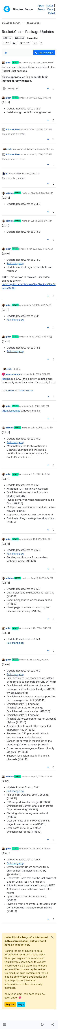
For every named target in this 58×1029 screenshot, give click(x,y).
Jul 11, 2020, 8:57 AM (40, 374)
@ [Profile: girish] (6, 378)
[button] (4, 1025)
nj (6, 173)
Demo (41, 9)
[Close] (52, 937)
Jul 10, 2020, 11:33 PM (39, 336)
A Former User (13, 129)
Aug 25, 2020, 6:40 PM (39, 628)
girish (8, 62)
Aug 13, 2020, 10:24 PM (39, 539)
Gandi (21, 390)
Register (10, 1004)
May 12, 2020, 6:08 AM (39, 62)
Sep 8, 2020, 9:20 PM (38, 659)
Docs (50, 9)
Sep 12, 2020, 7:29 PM (42, 776)
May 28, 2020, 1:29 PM (42, 193)
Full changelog (15, 263)
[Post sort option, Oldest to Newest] (6, 52)
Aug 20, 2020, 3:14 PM (42, 578)
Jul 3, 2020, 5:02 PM (38, 305)
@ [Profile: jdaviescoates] (11, 410)
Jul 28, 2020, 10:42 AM (42, 427)
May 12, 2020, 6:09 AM (39, 98)
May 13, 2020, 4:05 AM (28, 173)
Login (21, 1004)
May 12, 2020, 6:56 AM (41, 154)
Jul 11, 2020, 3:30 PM (38, 406)
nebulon (10, 193)
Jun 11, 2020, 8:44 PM (41, 221)
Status (49, 5)
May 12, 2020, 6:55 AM (41, 129)
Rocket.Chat (32, 38)
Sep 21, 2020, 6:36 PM (39, 848)
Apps (41, 5)
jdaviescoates (13, 374)
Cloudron (10, 390)
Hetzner (29, 390)
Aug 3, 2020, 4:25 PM (39, 474)
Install (51, 12)
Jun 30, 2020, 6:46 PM (39, 249)
